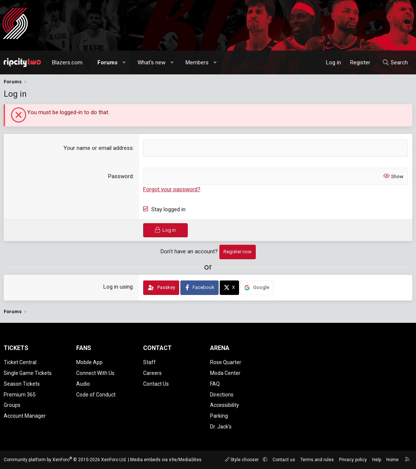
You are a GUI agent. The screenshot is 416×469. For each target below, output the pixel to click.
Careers (152, 373)
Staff (149, 362)
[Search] (395, 62)
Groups (12, 405)
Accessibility (224, 405)
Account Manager (25, 416)
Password (120, 176)
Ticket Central (20, 362)
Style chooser (242, 459)
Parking (219, 416)
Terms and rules (317, 459)
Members (197, 62)
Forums (107, 62)
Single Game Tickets (28, 373)
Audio (83, 384)
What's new (151, 62)
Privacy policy (353, 459)
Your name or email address (98, 148)
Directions (221, 395)
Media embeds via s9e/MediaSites (165, 459)
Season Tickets (22, 384)
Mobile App (89, 362)
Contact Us (156, 384)
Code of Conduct (96, 395)
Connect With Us (95, 373)
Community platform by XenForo (65, 459)
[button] (124, 62)
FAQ (215, 384)
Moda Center (225, 373)
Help (376, 459)
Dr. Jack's (221, 427)
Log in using (118, 286)
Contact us (284, 459)
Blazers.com (67, 62)
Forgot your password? (171, 189)
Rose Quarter (225, 362)
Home (392, 459)
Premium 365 (20, 395)
